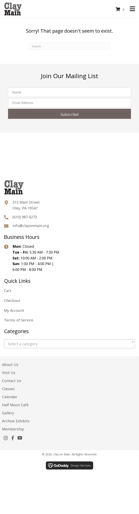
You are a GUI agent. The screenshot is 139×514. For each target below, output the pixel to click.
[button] (69, 114)
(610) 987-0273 (24, 217)
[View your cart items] (120, 9)
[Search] (69, 46)
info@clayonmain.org (30, 225)
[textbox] (69, 344)
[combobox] (69, 343)
